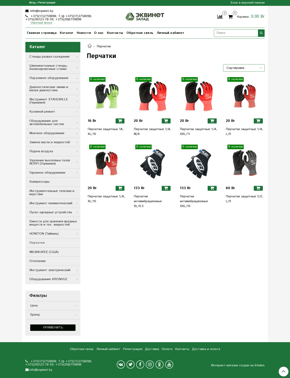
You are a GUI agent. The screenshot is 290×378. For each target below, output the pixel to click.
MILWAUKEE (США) (44, 252)
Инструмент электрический (49, 270)
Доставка (152, 349)
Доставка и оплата (206, 349)
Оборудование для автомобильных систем (46, 122)
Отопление (37, 261)
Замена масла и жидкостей (49, 142)
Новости (84, 33)
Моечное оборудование (46, 133)
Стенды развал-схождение (49, 56)
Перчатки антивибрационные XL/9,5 (148, 201)
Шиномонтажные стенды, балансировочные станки (48, 67)
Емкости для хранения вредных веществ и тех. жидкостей (53, 223)
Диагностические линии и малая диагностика (48, 89)
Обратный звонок (41, 23)
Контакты (115, 33)
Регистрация (132, 349)
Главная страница (42, 33)
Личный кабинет (170, 33)
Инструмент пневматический (50, 203)
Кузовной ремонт (42, 111)
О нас (99, 33)
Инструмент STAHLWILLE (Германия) (48, 101)
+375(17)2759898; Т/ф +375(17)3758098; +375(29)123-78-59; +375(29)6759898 (58, 18)
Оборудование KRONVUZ (48, 279)
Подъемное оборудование (48, 78)
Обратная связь (139, 33)
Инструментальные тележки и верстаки (51, 193)
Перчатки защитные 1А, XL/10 (106, 131)
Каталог (67, 33)
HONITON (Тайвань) (44, 233)
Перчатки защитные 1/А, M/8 (152, 131)
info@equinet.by (41, 11)
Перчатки (37, 242)
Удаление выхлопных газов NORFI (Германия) (49, 162)
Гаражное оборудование (47, 172)
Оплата (167, 349)
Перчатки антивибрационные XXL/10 (194, 201)
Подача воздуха (41, 151)
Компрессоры (39, 181)
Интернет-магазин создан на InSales (238, 365)
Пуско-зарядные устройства (50, 212)
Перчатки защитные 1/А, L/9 (244, 131)
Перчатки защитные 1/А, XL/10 (106, 199)
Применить (53, 327)
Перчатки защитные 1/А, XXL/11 (198, 131)
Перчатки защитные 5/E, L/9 (244, 199)
